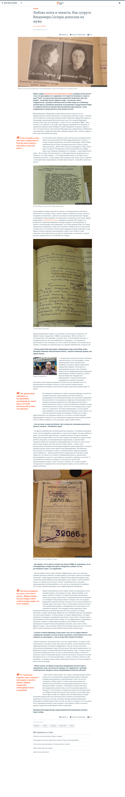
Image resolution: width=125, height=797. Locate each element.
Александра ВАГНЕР (39, 26)
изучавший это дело (51, 220)
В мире (35, 9)
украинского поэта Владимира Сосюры (58, 94)
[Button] (63, 35)
